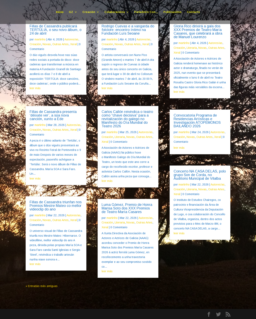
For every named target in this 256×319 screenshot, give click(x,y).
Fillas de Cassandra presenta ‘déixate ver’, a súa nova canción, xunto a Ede (53, 115)
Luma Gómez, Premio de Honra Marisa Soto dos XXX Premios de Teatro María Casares (127, 208)
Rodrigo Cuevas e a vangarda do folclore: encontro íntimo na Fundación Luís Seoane (128, 29)
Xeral (73, 44)
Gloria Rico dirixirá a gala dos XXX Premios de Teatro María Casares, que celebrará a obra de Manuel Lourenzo (198, 31)
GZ (71, 12)
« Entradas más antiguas (42, 286)
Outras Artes (60, 44)
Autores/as (71, 39)
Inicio (60, 12)
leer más (35, 88)
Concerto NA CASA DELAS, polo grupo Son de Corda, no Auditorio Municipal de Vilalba (200, 174)
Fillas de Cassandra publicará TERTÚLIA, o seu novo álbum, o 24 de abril (55, 29)
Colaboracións (114, 12)
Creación (88, 12)
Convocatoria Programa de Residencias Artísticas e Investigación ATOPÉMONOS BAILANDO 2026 (197, 120)
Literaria (120, 137)
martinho (40, 39)
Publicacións (172, 12)
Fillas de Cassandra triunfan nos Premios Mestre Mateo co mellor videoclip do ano (56, 205)
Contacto (193, 12)
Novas (47, 44)
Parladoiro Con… (146, 12)
